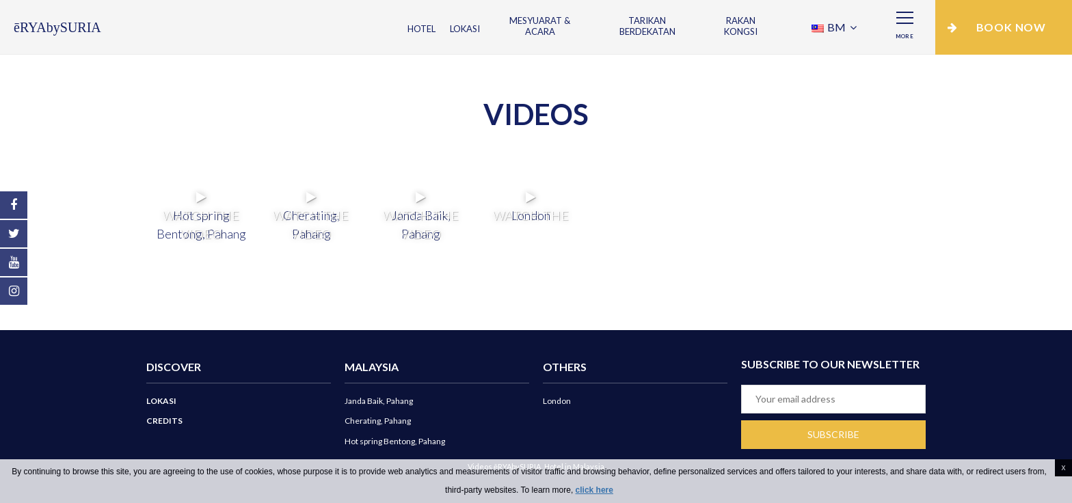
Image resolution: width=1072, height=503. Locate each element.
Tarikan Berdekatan (647, 26)
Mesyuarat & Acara (539, 26)
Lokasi (465, 28)
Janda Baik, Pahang (379, 401)
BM (830, 27)
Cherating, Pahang (378, 421)
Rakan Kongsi (741, 26)
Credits (164, 421)
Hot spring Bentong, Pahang (395, 441)
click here (594, 490)
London (557, 401)
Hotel (421, 28)
